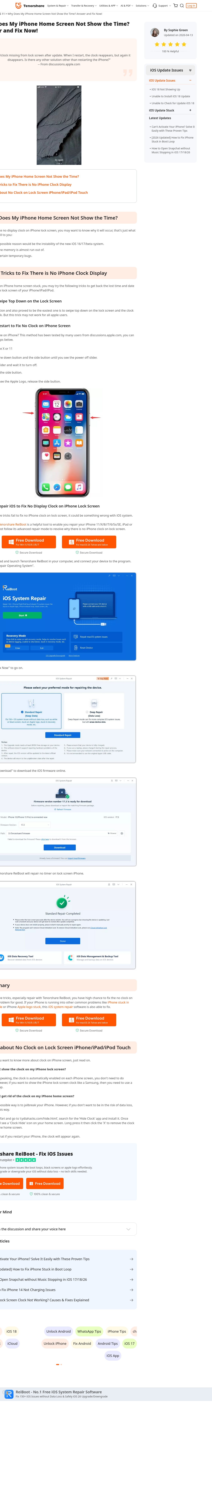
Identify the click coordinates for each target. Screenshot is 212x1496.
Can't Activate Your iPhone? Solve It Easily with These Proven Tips (173, 128)
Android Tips (108, 1343)
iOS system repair (60, 1007)
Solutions (141, 5)
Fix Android (82, 1343)
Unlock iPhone (55, 1343)
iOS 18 (12, 1331)
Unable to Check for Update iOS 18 (173, 103)
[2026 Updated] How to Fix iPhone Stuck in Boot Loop (172, 139)
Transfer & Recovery (82, 5)
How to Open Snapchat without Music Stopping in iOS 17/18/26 (171, 152)
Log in (191, 5)
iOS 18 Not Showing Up (166, 89)
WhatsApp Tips (89, 1331)
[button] (57, 1364)
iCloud (12, 1343)
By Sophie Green (176, 30)
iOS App (113, 1355)
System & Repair (56, 5)
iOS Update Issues (166, 70)
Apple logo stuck (29, 1007)
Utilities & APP (107, 5)
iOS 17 (129, 1343)
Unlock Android (58, 1331)
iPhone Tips (117, 1331)
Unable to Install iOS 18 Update (171, 96)
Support (160, 5)
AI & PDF (126, 5)
